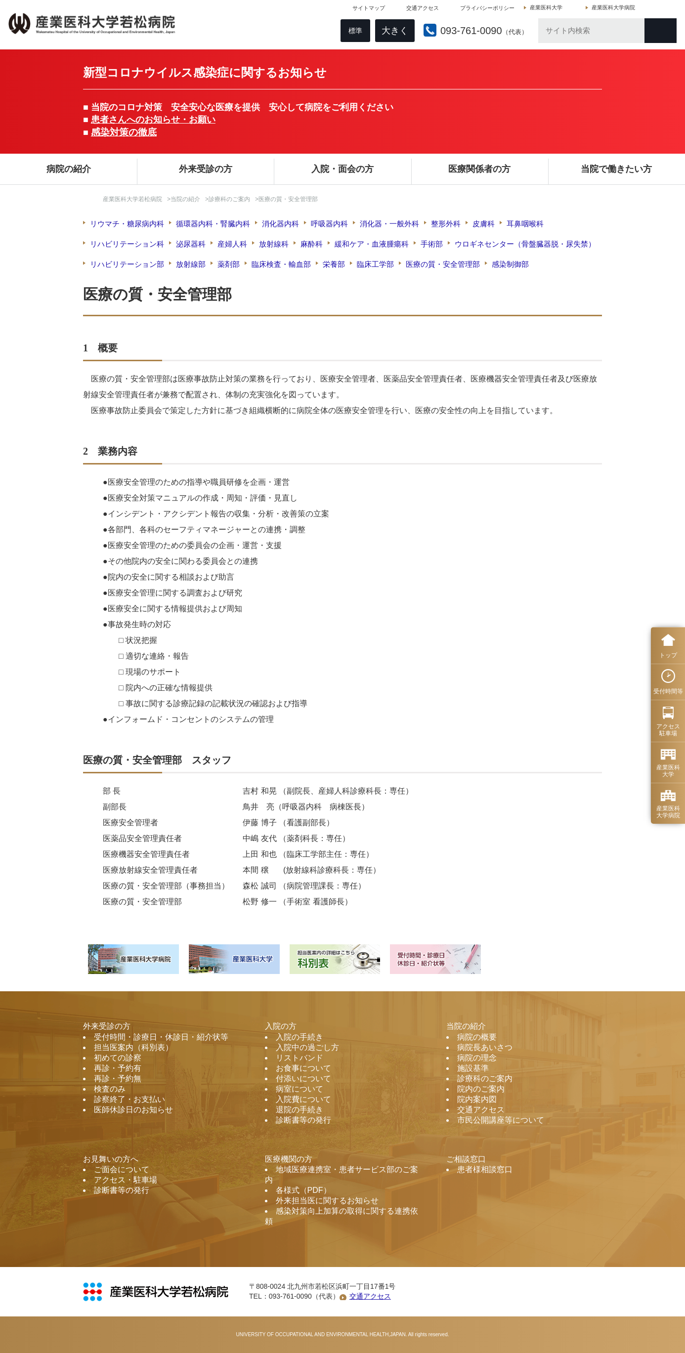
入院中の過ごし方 (307, 1047)
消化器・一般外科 (389, 223)
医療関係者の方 (479, 169)
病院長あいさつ (485, 1047)
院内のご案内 (481, 1089)
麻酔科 (311, 244)
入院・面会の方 (342, 169)
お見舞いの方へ (110, 1159)
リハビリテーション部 (127, 264)
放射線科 (274, 244)
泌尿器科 (191, 244)
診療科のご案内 (229, 199)
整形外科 (446, 223)
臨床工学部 (375, 264)
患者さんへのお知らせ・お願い (153, 120)
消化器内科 (280, 223)
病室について (299, 1089)
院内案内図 (477, 1099)
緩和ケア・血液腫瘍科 (372, 244)
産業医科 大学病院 (668, 812)
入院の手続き (299, 1037)
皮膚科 (483, 223)
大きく (393, 33)
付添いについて (303, 1078)
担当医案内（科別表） (133, 1047)
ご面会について (121, 1169)
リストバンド (299, 1058)
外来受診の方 (205, 169)
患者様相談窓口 (485, 1169)
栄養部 (334, 264)
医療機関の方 (288, 1159)
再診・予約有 (117, 1068)
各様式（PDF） (303, 1190)
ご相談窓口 (466, 1159)
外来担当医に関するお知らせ (327, 1200)
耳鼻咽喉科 (525, 223)
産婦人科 (232, 244)
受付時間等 (668, 691)
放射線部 (191, 264)
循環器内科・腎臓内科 (213, 223)
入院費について (303, 1099)
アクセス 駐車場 (668, 730)
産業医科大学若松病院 (132, 199)
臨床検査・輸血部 (281, 264)
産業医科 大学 (668, 771)
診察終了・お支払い (129, 1099)
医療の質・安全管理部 (443, 264)
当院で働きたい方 (616, 169)
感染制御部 (510, 264)
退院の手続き (299, 1109)
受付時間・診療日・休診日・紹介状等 (161, 1037)
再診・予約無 (117, 1078)
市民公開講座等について (500, 1120)
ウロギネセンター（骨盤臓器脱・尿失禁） (525, 244)
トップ (668, 655)
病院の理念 (477, 1058)
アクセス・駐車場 (125, 1180)
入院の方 (281, 1026)
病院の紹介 (68, 169)
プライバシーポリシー (486, 10)
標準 (354, 33)
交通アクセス (421, 10)
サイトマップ (367, 10)
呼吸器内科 (329, 223)
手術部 (432, 244)
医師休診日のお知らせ (133, 1109)
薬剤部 (228, 264)
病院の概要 (477, 1037)
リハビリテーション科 (127, 244)
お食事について (303, 1068)
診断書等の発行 (303, 1120)
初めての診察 (117, 1058)
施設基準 (473, 1068)
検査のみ (110, 1089)
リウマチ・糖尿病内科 (127, 223)
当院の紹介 (185, 199)
